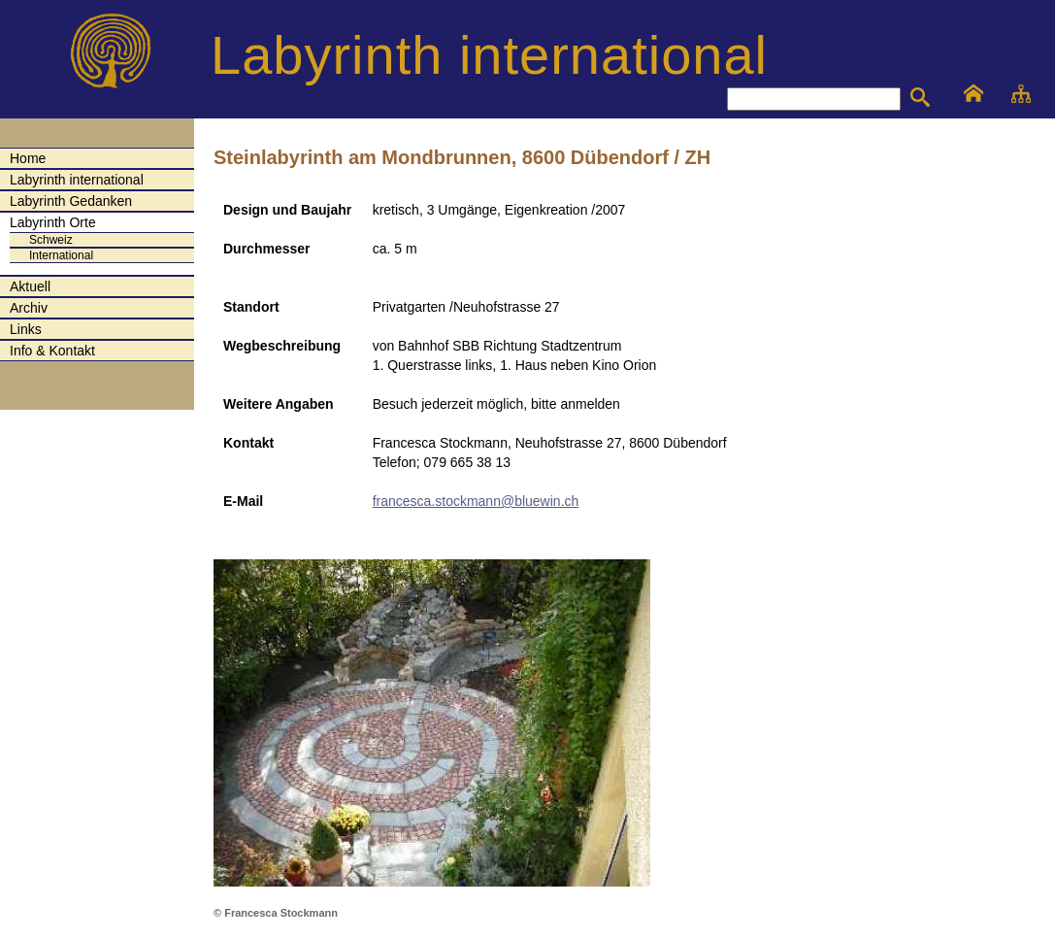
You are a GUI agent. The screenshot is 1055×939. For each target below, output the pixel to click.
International (61, 255)
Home (28, 158)
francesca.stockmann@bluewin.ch (476, 501)
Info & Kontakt (52, 350)
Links (26, 329)
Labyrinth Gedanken (71, 201)
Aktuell (30, 286)
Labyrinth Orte (53, 222)
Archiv (29, 308)
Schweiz (51, 240)
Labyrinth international (77, 179)
